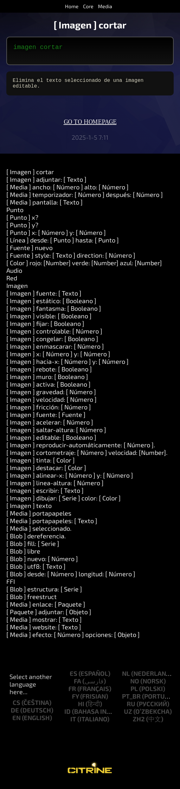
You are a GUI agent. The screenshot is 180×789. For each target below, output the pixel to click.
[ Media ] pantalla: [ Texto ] (44, 207)
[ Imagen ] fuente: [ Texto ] (43, 298)
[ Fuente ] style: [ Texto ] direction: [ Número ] (70, 260)
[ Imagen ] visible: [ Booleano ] (49, 321)
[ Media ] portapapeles (38, 518)
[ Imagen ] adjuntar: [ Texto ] (46, 184)
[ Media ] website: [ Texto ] (43, 632)
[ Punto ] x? (22, 222)
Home (72, 6)
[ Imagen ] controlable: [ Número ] (54, 336)
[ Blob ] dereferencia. (36, 541)
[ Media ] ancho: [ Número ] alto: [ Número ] (67, 192)
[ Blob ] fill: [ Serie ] (32, 548)
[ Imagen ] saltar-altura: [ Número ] (56, 434)
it (73, 724)
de (15, 715)
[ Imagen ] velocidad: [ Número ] (51, 404)
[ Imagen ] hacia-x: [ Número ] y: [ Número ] (67, 366)
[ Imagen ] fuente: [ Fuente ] (46, 419)
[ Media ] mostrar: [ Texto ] (44, 624)
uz (128, 716)
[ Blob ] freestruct (31, 601)
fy (75, 701)
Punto (14, 214)
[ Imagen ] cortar (30, 176)
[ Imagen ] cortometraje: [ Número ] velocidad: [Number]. (87, 457)
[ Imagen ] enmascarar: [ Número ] (55, 351)
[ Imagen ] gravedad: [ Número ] (51, 397)
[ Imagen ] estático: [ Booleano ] (51, 305)
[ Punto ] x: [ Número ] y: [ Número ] (56, 237)
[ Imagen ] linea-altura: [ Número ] (55, 488)
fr (72, 693)
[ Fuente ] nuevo (29, 252)
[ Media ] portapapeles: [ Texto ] (51, 525)
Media (105, 6)
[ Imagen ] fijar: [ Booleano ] (45, 328)
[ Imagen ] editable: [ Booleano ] (51, 442)
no (134, 686)
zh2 (139, 724)
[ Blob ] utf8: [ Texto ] (36, 571)
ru (131, 709)
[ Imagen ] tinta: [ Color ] (40, 465)
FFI (10, 586)
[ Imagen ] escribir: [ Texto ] (45, 495)
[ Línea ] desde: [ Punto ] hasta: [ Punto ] (62, 245)
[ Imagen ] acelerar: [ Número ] (49, 427)
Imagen (17, 290)
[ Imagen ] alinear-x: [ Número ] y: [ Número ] (69, 480)
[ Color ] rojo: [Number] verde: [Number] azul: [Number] (84, 268)
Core (88, 6)
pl (134, 693)
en (16, 722)
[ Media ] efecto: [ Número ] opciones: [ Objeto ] (73, 639)
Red (11, 283)
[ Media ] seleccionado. (39, 533)
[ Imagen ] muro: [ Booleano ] (47, 381)
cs (16, 707)
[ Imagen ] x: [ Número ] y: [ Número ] (58, 359)
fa (77, 686)
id (67, 716)
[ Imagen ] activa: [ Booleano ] (48, 389)
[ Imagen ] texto (29, 510)
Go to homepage (90, 127)
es (73, 678)
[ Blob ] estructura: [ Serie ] (44, 594)
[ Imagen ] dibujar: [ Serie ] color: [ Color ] (63, 503)
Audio (14, 275)
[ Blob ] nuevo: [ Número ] (42, 563)
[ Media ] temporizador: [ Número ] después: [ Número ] (84, 199)
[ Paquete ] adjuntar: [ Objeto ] (48, 617)
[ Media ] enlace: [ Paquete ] (45, 609)
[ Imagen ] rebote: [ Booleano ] (49, 374)
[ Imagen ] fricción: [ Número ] (48, 412)
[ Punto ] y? (22, 230)
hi (81, 709)
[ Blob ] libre (23, 556)
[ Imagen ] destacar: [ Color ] (46, 472)
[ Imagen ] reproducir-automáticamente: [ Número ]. (80, 450)
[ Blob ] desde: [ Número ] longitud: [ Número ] (70, 579)
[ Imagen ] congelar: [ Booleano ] (52, 343)
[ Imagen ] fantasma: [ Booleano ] (53, 313)
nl (126, 678)
